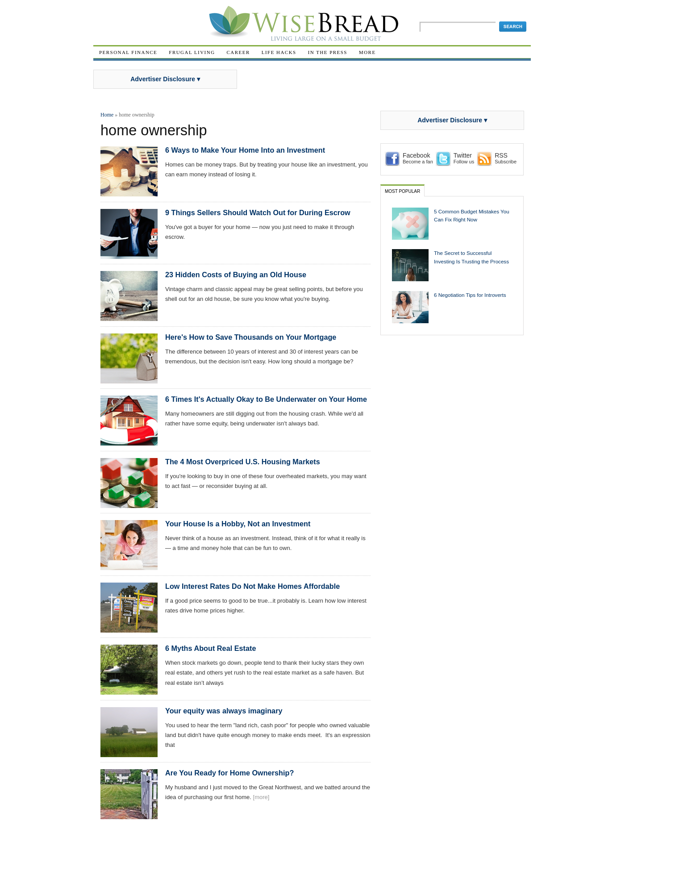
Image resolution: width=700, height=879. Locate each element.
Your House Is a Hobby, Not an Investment (237, 524)
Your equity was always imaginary (224, 711)
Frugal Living (192, 52)
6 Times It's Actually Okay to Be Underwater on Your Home (266, 399)
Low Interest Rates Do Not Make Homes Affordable (252, 586)
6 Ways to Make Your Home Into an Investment (245, 150)
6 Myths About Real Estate (210, 648)
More (367, 52)
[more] (261, 797)
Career (238, 52)
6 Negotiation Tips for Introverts (470, 295)
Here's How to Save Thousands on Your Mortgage (250, 337)
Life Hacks (279, 52)
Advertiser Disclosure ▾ (165, 79)
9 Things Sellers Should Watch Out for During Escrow (257, 212)
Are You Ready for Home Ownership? (229, 773)
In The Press (327, 52)
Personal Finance (128, 52)
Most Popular (402, 191)
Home (106, 115)
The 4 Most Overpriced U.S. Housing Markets (242, 462)
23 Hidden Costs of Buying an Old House (235, 275)
